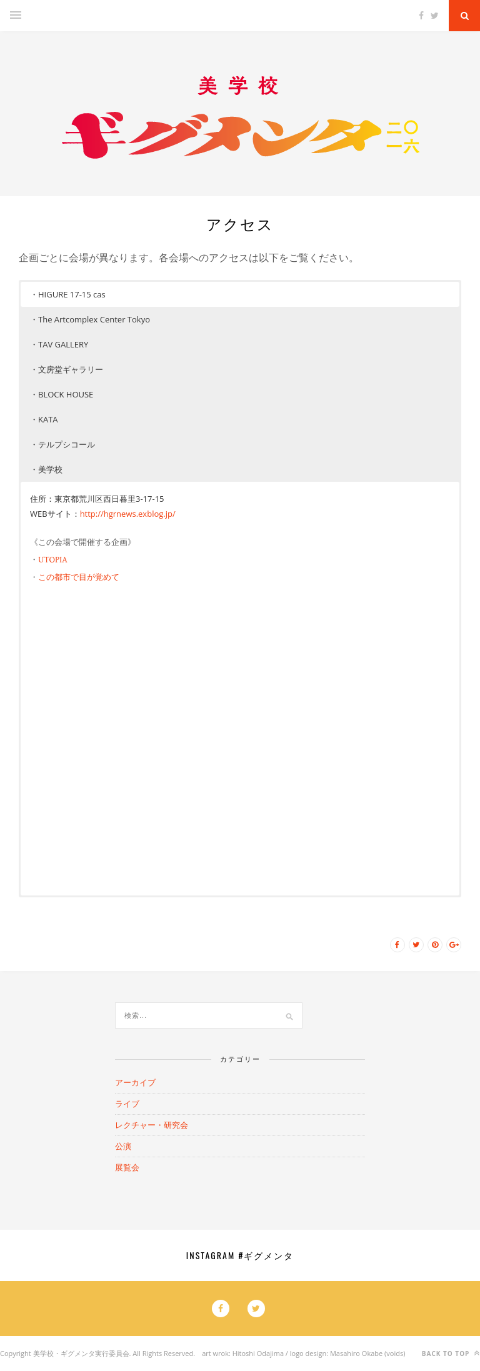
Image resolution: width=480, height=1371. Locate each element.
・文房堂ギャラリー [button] (66, 369)
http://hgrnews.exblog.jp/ (128, 513)
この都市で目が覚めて (78, 577)
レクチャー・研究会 (151, 1124)
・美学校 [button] (46, 469)
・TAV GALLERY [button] (59, 344)
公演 (123, 1146)
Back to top (451, 1353)
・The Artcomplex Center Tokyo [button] (90, 319)
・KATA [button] (44, 419)
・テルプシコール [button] (62, 444)
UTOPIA (53, 560)
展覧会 (127, 1167)
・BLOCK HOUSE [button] (61, 394)
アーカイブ (135, 1082)
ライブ (127, 1103)
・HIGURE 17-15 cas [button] (68, 294)
